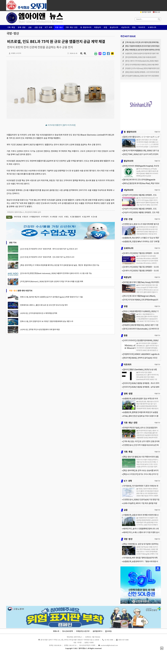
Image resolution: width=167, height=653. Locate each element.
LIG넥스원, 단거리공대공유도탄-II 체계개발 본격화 (38, 313)
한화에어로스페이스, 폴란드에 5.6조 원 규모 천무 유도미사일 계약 (44, 305)
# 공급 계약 (86, 217)
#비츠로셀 (17, 217)
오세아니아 (152, 27)
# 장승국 (25, 217)
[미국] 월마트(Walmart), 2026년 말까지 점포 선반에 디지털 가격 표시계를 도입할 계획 (51, 281)
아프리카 (141, 27)
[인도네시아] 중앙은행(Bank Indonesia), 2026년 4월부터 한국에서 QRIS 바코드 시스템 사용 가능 (56, 273)
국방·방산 (59, 27)
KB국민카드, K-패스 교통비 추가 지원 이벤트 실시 (141, 532)
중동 (134, 27)
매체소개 (56, 631)
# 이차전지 (45, 217)
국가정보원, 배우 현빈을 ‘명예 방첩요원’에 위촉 (140, 558)
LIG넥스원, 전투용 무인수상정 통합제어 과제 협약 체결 (40, 329)
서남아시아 (125, 27)
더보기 (157, 132)
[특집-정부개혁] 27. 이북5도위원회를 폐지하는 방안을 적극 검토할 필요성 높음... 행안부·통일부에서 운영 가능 (59, 265)
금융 (30, 27)
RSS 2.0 (156, 12)
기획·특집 (11, 27)
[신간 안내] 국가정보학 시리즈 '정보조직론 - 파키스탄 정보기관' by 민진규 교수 (49, 249)
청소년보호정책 (67, 631)
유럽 (105, 27)
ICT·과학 (48, 27)
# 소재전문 (53, 217)
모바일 (108, 631)
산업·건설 (38, 27)
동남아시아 (114, 27)
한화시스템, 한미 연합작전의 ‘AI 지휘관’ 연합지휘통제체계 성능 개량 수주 (46, 321)
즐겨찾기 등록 (145, 12)
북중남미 (97, 27)
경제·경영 (22, 27)
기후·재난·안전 (72, 27)
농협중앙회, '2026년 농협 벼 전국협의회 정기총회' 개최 (142, 53)
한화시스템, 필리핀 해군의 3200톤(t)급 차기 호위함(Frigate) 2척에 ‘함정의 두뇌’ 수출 (51, 297)
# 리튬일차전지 (35, 217)
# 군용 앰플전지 (75, 217)
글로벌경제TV (97, 631)
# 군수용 (94, 217)
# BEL (66, 217)
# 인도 (61, 217)
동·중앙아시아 (86, 27)
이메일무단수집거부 (83, 631)
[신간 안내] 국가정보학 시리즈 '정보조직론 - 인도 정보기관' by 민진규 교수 (47, 257)
